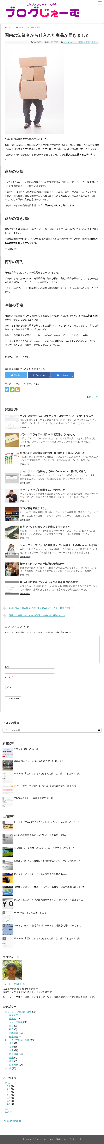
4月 (8, 1095)
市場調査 (13, 1033)
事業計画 (13, 1015)
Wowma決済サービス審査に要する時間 (33, 798)
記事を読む (25, 427)
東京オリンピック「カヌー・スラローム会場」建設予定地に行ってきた (49, 887)
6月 (8, 1092)
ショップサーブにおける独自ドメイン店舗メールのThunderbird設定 (59, 545)
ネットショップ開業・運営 (76, 42)
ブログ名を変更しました (34, 508)
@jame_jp (19, 984)
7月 (8, 1089)
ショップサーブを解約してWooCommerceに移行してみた (53, 471)
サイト (8, 687)
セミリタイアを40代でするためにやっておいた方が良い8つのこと (47, 822)
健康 (11, 1061)
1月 (8, 1104)
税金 (11, 1057)
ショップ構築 (16, 1022)
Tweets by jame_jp (12, 1121)
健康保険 (13, 1054)
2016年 (8, 1112)
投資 (11, 1047)
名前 (8, 667)
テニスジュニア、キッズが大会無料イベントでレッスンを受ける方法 (48, 900)
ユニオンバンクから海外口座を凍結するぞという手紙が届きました (47, 861)
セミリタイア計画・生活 (17, 1040)
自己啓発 (13, 1065)
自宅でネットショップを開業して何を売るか (45, 526)
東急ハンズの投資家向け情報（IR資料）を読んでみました (52, 453)
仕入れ (94, 42)
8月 (8, 1086)
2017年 (8, 1109)
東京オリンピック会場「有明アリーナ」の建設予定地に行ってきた (47, 925)
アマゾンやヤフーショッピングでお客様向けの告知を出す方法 (45, 786)
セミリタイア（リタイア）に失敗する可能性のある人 (40, 874)
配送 (11, 1029)
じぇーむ (93, 397)
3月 (8, 1098)
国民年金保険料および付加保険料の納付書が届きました (34, 616)
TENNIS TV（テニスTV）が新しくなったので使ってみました (44, 848)
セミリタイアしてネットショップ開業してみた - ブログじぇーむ (55, 1139)
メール (9, 677)
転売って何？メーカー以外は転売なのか (42, 563)
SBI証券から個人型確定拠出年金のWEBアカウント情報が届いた (38, 608)
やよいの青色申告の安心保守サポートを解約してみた (40, 835)
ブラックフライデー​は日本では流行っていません (47, 434)
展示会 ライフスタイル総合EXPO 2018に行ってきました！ (43, 761)
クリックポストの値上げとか (28, 749)
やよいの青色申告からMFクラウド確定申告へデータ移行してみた (57, 416)
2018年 (8, 1083)
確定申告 (13, 1036)
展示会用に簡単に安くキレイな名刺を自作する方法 (49, 582)
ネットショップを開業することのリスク (42, 489)
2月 (8, 1101)
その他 (8, 1068)
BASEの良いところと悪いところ (30, 912)
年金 (11, 1050)
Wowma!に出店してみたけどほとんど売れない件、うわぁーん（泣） (48, 773)
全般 (11, 1043)
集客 (11, 1026)
